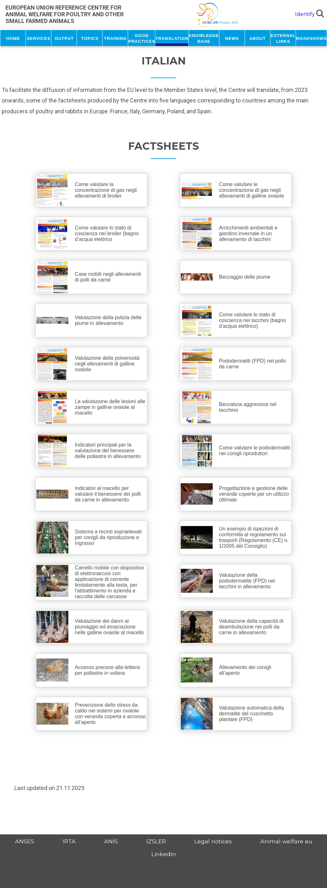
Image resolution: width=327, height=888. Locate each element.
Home (13, 38)
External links (283, 38)
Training (115, 38)
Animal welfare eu (286, 841)
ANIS (111, 841)
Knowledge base (204, 38)
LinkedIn (163, 854)
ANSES (24, 841)
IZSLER (156, 841)
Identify (305, 14)
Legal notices (213, 841)
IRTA (69, 841)
